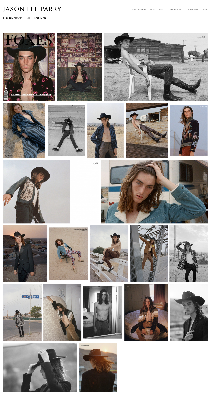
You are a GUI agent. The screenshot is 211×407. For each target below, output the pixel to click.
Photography (139, 10)
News (205, 10)
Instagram (192, 10)
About (162, 10)
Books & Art (176, 10)
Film (152, 10)
